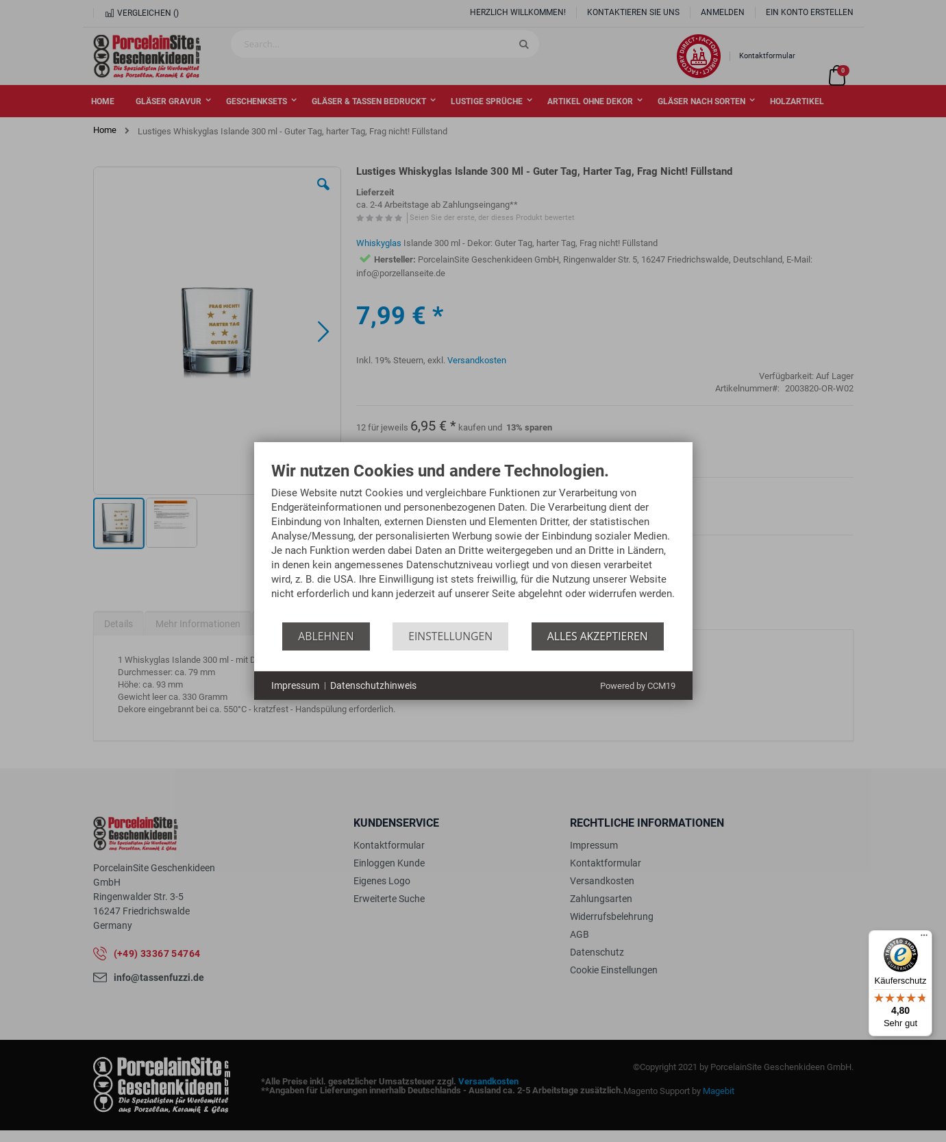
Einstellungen (450, 636)
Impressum (295, 685)
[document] (473, 542)
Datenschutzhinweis (373, 685)
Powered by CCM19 (637, 686)
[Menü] (924, 938)
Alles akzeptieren (597, 636)
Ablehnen (325, 636)
